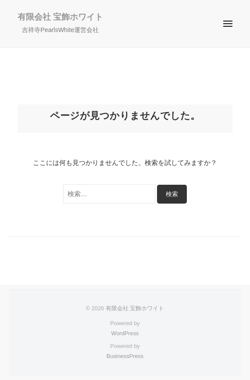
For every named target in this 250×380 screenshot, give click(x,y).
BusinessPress (125, 356)
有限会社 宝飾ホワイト (60, 17)
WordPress (125, 333)
